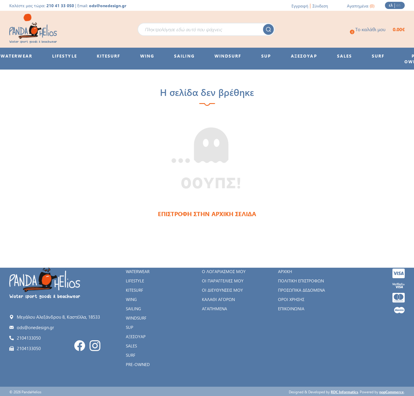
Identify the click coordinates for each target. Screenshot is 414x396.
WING (131, 299)
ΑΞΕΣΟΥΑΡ (136, 336)
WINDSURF (136, 318)
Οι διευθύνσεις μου (222, 290)
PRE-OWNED (138, 364)
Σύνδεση (320, 6)
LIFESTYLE (135, 281)
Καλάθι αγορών (218, 299)
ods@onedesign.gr (107, 5)
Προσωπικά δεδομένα (301, 290)
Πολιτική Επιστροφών (301, 281)
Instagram (95, 345)
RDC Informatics (344, 391)
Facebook (79, 345)
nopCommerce (391, 391)
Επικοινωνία (291, 308)
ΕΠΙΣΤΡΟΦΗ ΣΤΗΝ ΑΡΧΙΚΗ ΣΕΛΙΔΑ (207, 214)
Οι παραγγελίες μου (223, 281)
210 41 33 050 (60, 5)
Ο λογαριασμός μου (224, 271)
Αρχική (285, 271)
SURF (130, 355)
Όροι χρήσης (291, 299)
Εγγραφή (299, 6)
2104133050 (29, 338)
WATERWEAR (137, 271)
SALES (131, 346)
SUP (129, 327)
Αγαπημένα (214, 308)
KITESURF (134, 290)
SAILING (133, 308)
